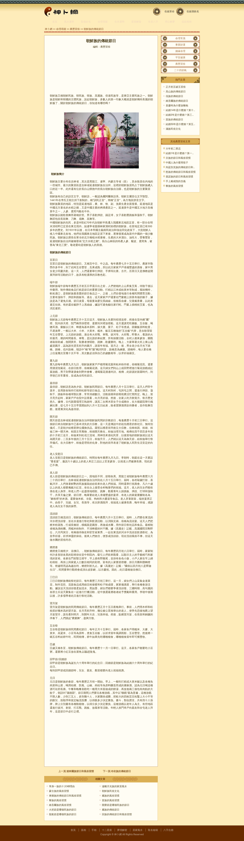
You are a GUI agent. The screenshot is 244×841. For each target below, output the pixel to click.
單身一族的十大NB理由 (62, 786)
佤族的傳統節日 (174, 96)
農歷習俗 (75, 29)
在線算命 (169, 11)
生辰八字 (153, 21)
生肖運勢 (119, 21)
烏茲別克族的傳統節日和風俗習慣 (184, 167)
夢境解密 (122, 830)
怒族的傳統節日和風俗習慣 (181, 171)
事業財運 (180, 44)
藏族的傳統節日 (110, 809)
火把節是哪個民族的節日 (62, 809)
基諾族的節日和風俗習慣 (179, 176)
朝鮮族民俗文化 (110, 791)
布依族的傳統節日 (121, 771)
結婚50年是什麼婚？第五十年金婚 (184, 124)
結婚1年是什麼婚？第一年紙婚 (182, 153)
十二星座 (107, 830)
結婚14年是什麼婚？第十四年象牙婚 (186, 110)
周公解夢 (170, 21)
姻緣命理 (180, 51)
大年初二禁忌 (173, 148)
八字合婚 (168, 830)
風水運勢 (69, 21)
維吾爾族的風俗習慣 (60, 805)
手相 (94, 830)
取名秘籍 (153, 830)
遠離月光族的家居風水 (114, 786)
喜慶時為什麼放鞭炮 (177, 105)
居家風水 (138, 830)
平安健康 (180, 57)
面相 (83, 830)
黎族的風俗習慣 (57, 800)
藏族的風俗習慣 (110, 795)
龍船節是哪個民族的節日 (62, 814)
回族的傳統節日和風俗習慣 (117, 814)
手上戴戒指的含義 (176, 181)
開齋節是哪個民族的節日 (115, 805)
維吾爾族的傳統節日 (177, 100)
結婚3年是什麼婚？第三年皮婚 (182, 114)
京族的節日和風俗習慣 (178, 157)
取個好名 (86, 21)
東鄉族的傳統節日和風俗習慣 (65, 795)
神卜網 (48, 29)
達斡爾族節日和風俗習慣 (80, 771)
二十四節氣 (180, 70)
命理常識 (180, 38)
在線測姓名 (193, 11)
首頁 (54, 21)
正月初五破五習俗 (176, 86)
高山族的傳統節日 (176, 91)
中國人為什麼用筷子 (177, 162)
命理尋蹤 (103, 21)
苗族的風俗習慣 (110, 800)
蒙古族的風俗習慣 (59, 791)
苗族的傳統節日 (174, 119)
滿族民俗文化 (173, 128)
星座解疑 (136, 21)
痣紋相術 (187, 21)
